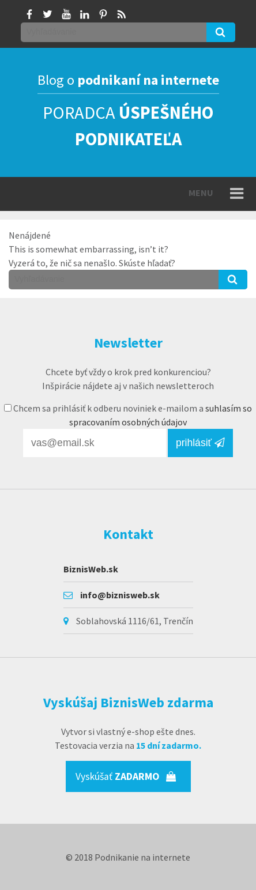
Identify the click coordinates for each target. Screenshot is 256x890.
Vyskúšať (126, 776)
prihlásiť (200, 442)
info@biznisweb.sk (120, 595)
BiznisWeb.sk (90, 569)
